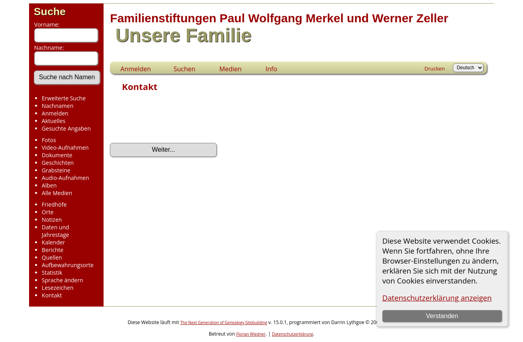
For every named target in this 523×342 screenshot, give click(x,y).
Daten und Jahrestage (55, 230)
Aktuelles (53, 121)
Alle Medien (57, 193)
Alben (49, 185)
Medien (230, 68)
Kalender (53, 242)
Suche (50, 12)
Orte (47, 212)
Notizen (52, 219)
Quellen (52, 257)
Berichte (52, 250)
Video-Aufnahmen (65, 147)
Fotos (49, 140)
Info (271, 68)
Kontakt (52, 295)
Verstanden (442, 316)
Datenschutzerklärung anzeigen (437, 298)
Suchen (185, 68)
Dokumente (57, 155)
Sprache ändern (62, 280)
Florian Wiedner (251, 334)
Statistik (52, 272)
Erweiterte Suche (64, 98)
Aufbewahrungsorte (68, 265)
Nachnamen (57, 105)
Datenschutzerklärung (292, 334)
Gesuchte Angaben (66, 128)
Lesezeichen (57, 287)
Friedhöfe (54, 204)
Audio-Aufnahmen (65, 178)
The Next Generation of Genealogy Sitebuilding (223, 322)
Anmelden (55, 113)
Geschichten (58, 162)
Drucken (435, 68)
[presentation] (170, 119)
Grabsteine (56, 170)
